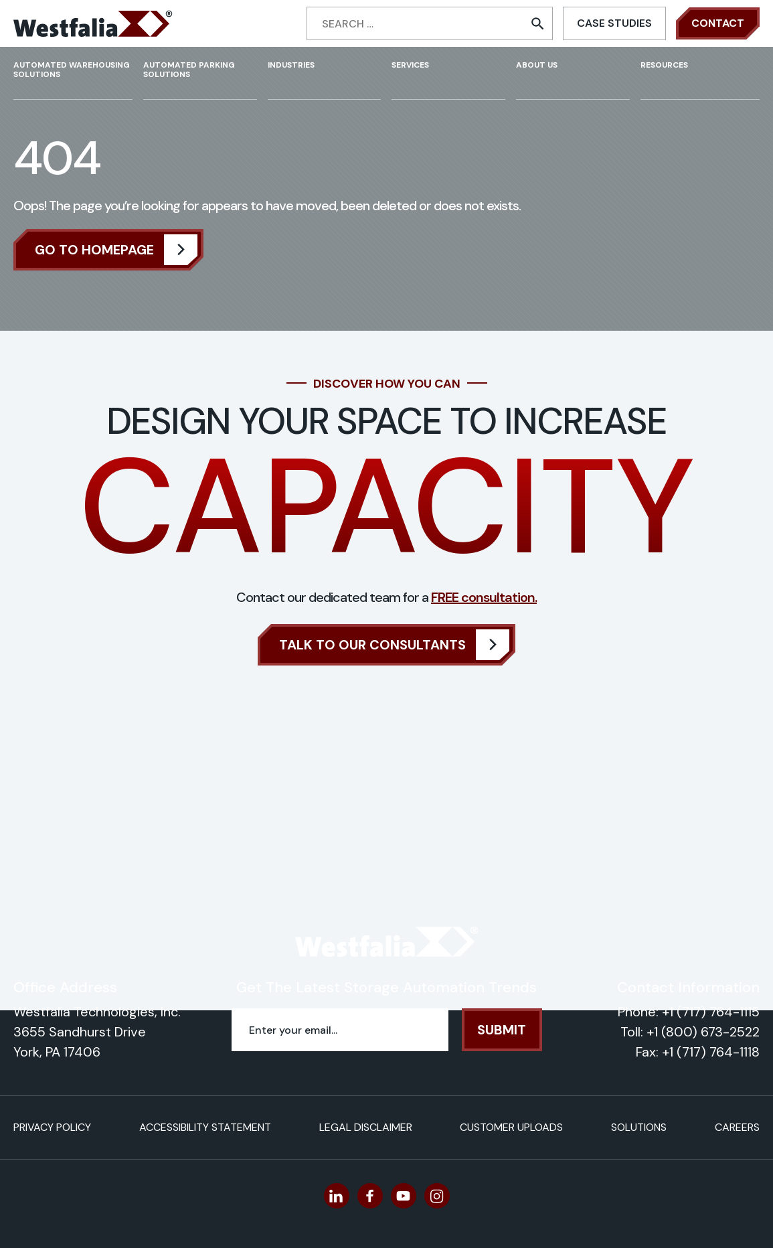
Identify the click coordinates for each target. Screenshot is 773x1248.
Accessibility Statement (205, 1127)
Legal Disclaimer (365, 1127)
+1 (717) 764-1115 (711, 1011)
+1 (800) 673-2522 (703, 1031)
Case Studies (614, 23)
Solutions (639, 1127)
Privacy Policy (52, 1127)
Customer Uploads (511, 1127)
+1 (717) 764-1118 (711, 1052)
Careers (737, 1127)
